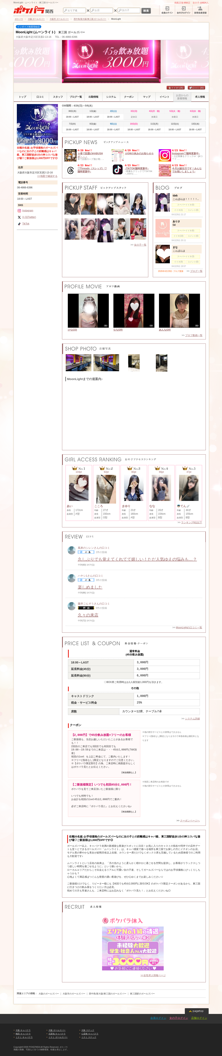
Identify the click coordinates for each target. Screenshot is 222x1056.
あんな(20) (165, 329)
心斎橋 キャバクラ (89, 1034)
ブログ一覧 (196, 271)
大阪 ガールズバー (57, 1030)
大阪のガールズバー (49, 993)
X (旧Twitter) (26, 217)
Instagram (25, 210)
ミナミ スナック (88, 1037)
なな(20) (118, 329)
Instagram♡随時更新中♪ (186, 153)
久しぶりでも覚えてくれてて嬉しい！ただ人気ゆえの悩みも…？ (137, 559)
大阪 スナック (87, 1030)
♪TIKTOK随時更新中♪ (137, 168)
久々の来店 (88, 615)
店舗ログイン (199, 1017)
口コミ (196, 87)
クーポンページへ (190, 820)
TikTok (23, 223)
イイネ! (175, 87)
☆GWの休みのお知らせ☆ (139, 153)
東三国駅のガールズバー (142, 993)
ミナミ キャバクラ (24, 1037)
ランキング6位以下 (191, 522)
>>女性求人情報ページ (153, 975)
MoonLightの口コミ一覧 (189, 627)
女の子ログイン (178, 1017)
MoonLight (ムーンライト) (35, 32)
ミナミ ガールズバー (58, 1037)
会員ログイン (158, 1017)
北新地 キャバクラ (57, 1034)
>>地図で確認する (47, 176)
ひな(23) (72, 329)
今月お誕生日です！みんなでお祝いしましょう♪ (187, 170)
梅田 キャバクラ (23, 1034)
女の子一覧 (140, 244)
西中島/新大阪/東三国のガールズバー (107, 993)
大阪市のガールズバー (74, 993)
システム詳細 (192, 718)
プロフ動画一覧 (193, 335)
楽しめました (90, 587)
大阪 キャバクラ (23, 1030)
